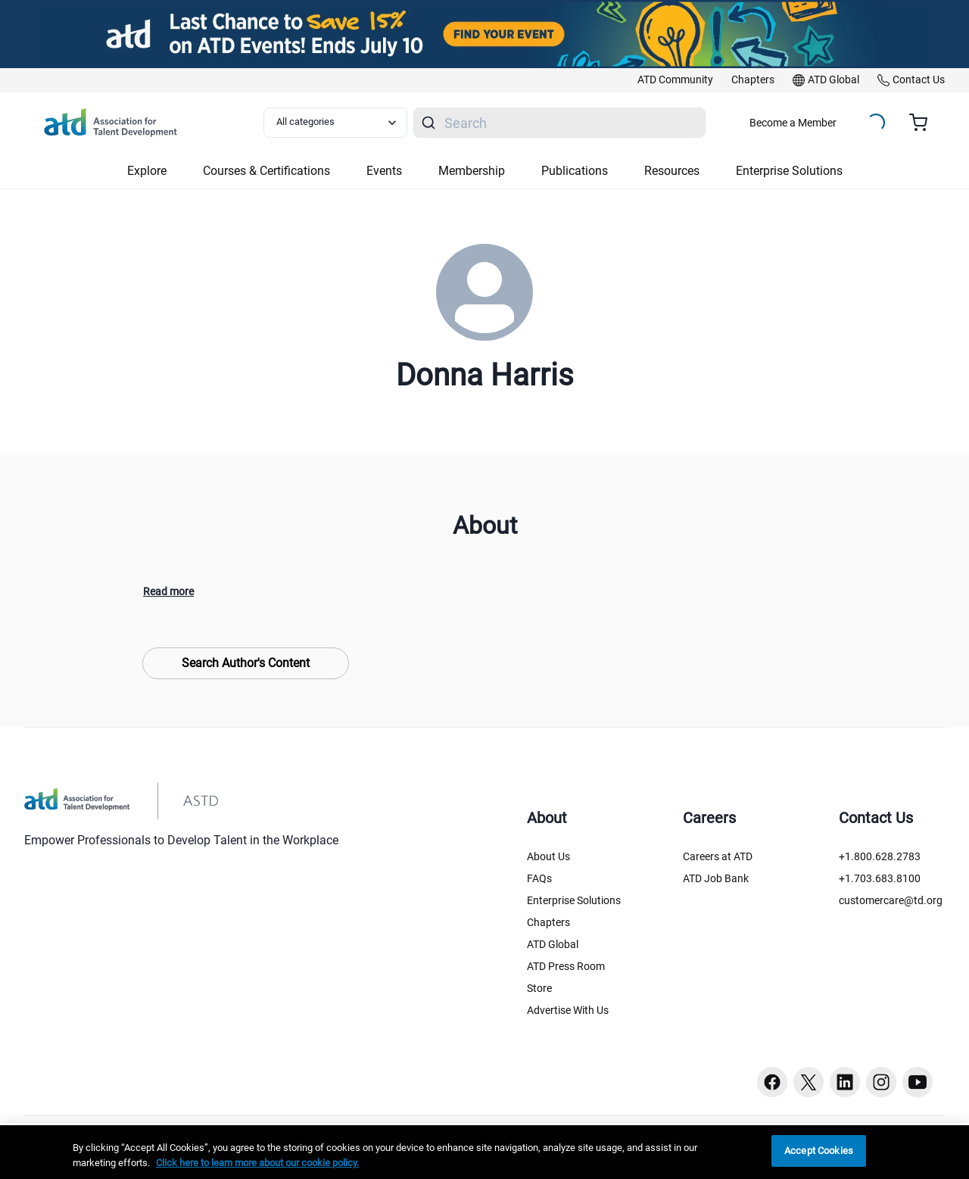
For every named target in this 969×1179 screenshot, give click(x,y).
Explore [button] (147, 171)
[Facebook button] (772, 1082)
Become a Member (793, 123)
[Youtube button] (917, 1082)
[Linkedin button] (845, 1082)
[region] (484, 1152)
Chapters (548, 922)
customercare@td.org (891, 900)
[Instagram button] (881, 1082)
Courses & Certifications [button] (266, 171)
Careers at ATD (717, 856)
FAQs (539, 878)
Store (539, 988)
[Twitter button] (808, 1082)
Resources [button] (671, 171)
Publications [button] (574, 171)
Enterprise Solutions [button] (789, 171)
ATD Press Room (566, 966)
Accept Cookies (818, 1150)
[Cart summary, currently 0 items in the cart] (924, 123)
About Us (548, 856)
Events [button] (384, 171)
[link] (675, 80)
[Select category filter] (335, 123)
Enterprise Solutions (574, 900)
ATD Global (552, 944)
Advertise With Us (568, 1010)
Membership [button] (471, 171)
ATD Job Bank (716, 878)
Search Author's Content (246, 663)
